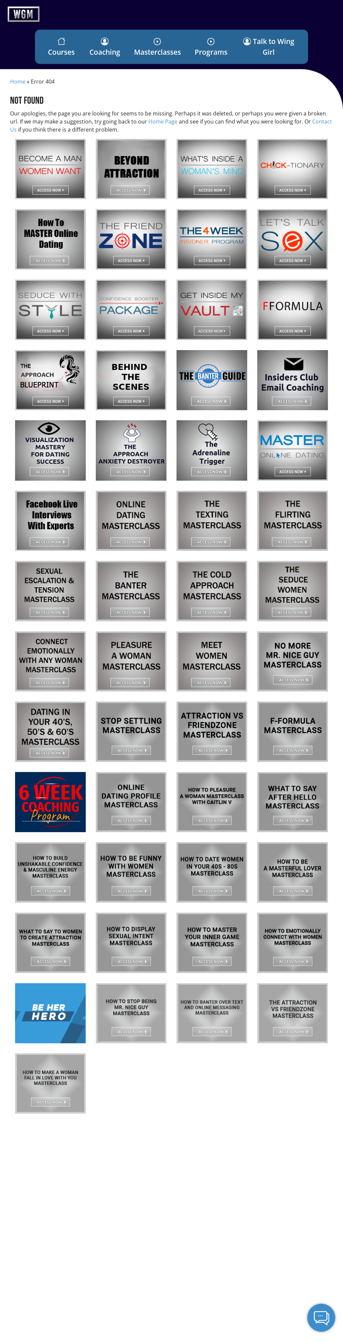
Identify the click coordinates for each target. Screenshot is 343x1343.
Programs (211, 47)
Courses (61, 47)
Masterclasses (157, 47)
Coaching (104, 47)
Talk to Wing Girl (268, 47)
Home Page (163, 121)
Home (17, 81)
